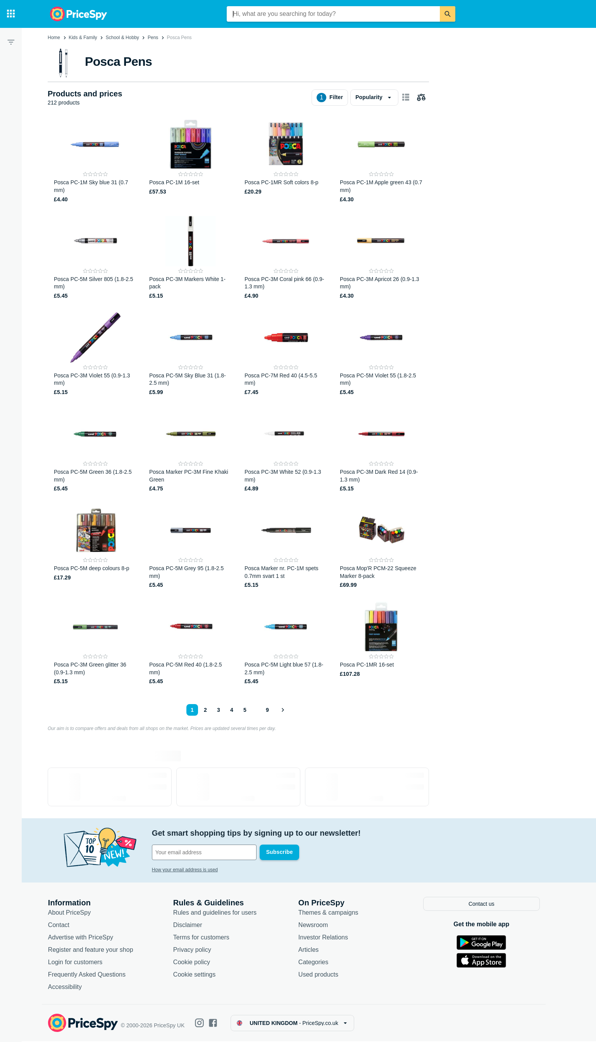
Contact (63, 925)
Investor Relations (327, 938)
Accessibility (69, 987)
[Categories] (11, 14)
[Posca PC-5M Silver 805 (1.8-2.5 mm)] (95, 258)
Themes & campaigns (333, 913)
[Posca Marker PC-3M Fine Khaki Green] (190, 451)
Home (54, 37)
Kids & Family (83, 37)
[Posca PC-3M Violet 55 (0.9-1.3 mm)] (95, 354)
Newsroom (317, 925)
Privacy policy (196, 950)
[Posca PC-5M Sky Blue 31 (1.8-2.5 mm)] (190, 354)
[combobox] (333, 14)
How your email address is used (189, 869)
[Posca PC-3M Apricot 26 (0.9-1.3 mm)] (381, 258)
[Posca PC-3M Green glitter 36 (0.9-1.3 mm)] (95, 643)
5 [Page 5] (244, 710)
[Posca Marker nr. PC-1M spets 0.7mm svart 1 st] (286, 547)
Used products (323, 975)
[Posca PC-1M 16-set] (190, 161)
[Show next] (282, 710)
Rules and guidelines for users (219, 913)
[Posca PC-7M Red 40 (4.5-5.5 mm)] (286, 354)
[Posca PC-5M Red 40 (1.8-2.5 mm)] (190, 643)
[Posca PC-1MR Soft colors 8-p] (286, 161)
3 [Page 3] (218, 710)
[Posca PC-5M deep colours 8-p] (95, 547)
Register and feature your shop (95, 950)
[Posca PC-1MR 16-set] (381, 643)
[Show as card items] (405, 97)
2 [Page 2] (205, 710)
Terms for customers (205, 938)
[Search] (447, 14)
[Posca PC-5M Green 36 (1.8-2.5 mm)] (95, 451)
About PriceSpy (73, 913)
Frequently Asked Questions (91, 975)
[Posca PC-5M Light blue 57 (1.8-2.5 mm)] (286, 643)
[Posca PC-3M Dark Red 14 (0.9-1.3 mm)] (381, 451)
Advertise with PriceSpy (84, 938)
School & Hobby (122, 37)
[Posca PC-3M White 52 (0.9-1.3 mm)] (286, 451)
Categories (317, 963)
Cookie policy (195, 963)
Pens (153, 37)
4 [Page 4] (231, 710)
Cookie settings (198, 975)
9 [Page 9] (267, 710)
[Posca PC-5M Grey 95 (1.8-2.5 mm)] (190, 547)
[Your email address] (208, 852)
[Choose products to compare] (421, 97)
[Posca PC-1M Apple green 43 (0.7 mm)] (381, 161)
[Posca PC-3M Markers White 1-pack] (190, 258)
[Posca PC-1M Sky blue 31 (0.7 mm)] (95, 161)
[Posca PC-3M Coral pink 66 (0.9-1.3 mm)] (286, 258)
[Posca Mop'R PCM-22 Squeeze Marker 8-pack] (381, 547)
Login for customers (79, 963)
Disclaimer (192, 925)
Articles (313, 950)
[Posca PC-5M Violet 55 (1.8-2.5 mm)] (381, 354)
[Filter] (11, 42)
